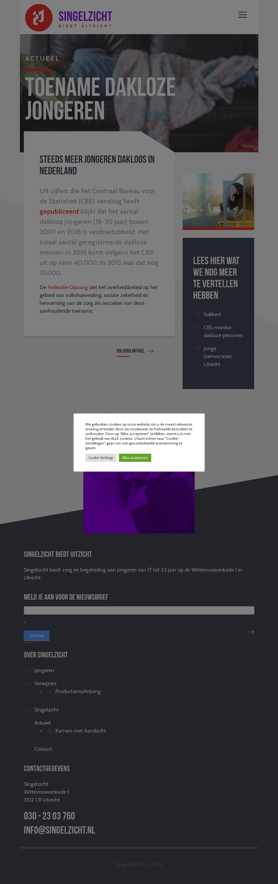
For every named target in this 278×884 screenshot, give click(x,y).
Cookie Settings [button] (101, 458)
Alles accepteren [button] (135, 458)
